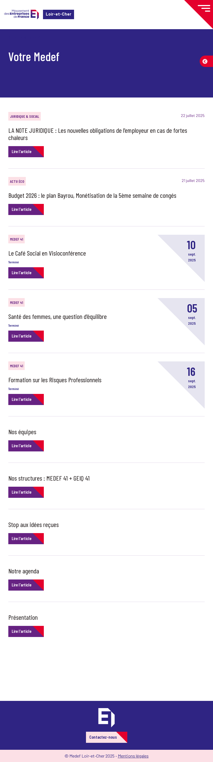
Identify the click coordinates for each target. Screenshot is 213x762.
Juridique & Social (24, 116)
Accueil (13, 37)
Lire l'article (21, 151)
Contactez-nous (103, 736)
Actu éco (17, 181)
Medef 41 (16, 239)
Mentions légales (133, 755)
